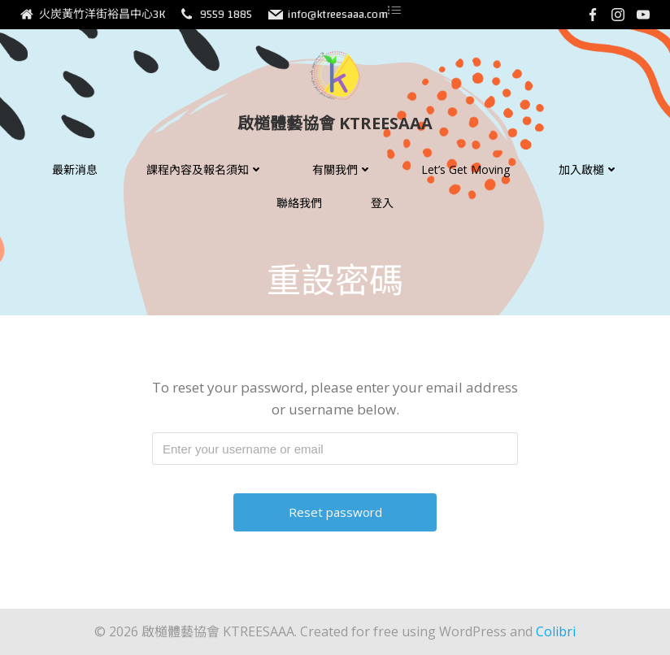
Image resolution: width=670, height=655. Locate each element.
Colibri (556, 631)
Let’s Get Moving (465, 169)
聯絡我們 (299, 202)
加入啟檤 (589, 169)
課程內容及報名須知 (204, 169)
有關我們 (342, 169)
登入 (382, 202)
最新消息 (75, 169)
